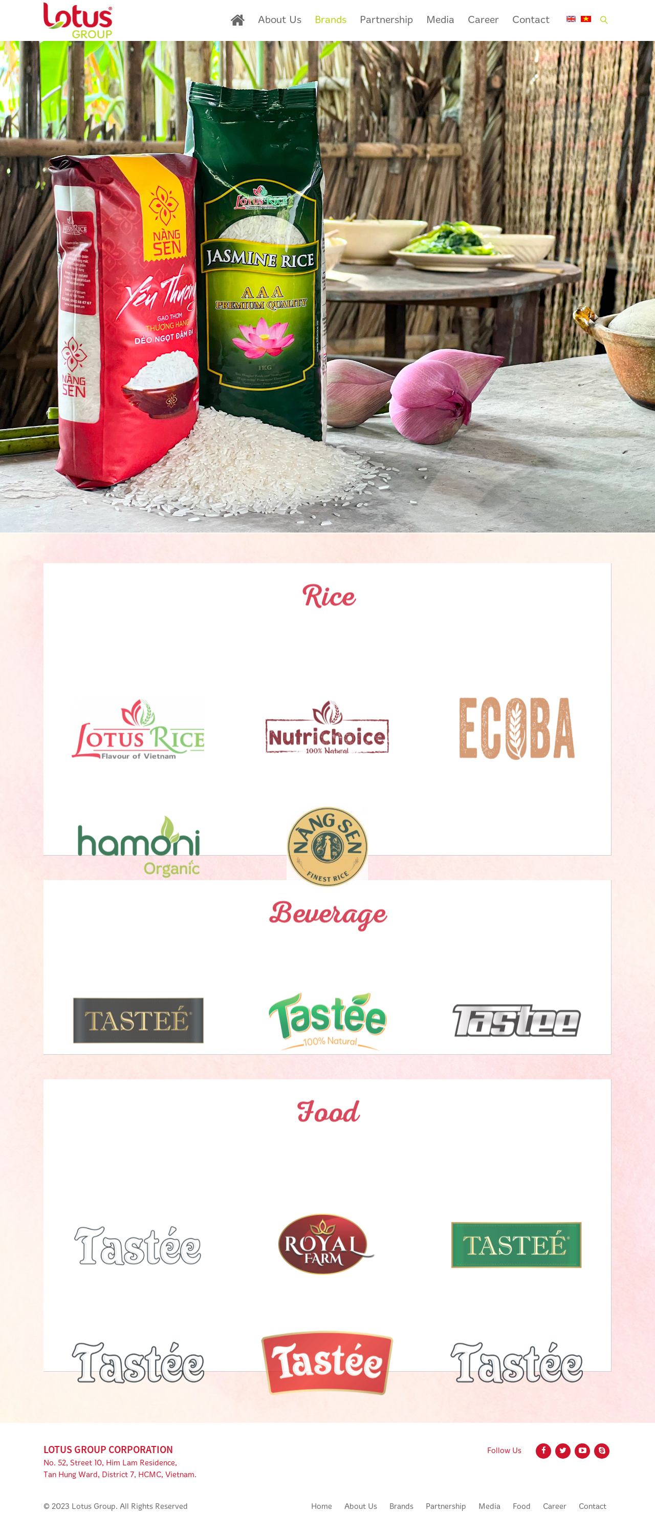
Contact (531, 20)
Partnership (386, 20)
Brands (330, 20)
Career (483, 20)
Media (440, 20)
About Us (279, 20)
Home (237, 20)
